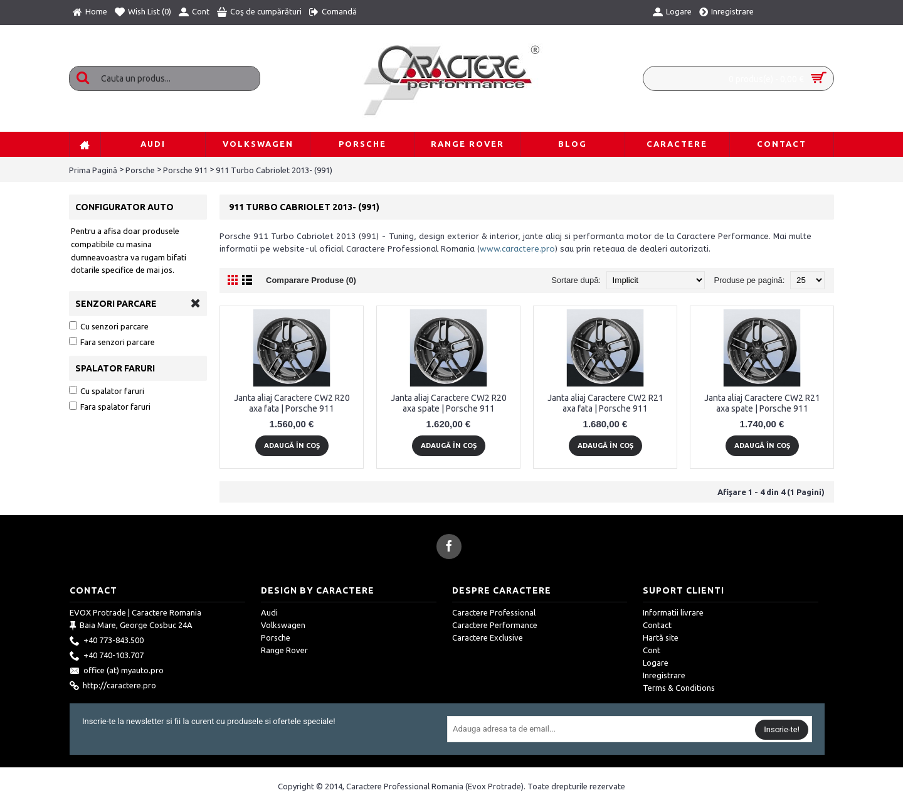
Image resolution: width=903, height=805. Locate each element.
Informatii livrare (673, 612)
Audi (269, 612)
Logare (655, 662)
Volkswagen (283, 625)
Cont (651, 650)
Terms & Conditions (679, 687)
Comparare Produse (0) (311, 280)
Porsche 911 (185, 170)
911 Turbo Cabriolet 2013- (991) (274, 170)
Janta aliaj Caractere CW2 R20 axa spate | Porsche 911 (449, 403)
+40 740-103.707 (107, 656)
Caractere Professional (494, 612)
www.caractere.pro (517, 248)
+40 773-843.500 (107, 641)
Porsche (140, 170)
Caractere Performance (494, 625)
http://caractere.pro (113, 686)
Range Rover (284, 650)
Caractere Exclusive (487, 637)
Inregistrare (664, 675)
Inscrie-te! (782, 729)
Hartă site (661, 637)
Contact (657, 625)
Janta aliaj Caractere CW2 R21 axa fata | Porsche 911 (605, 403)
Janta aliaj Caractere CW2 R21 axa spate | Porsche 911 (762, 403)
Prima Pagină (93, 170)
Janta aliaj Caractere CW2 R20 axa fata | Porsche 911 (292, 403)
